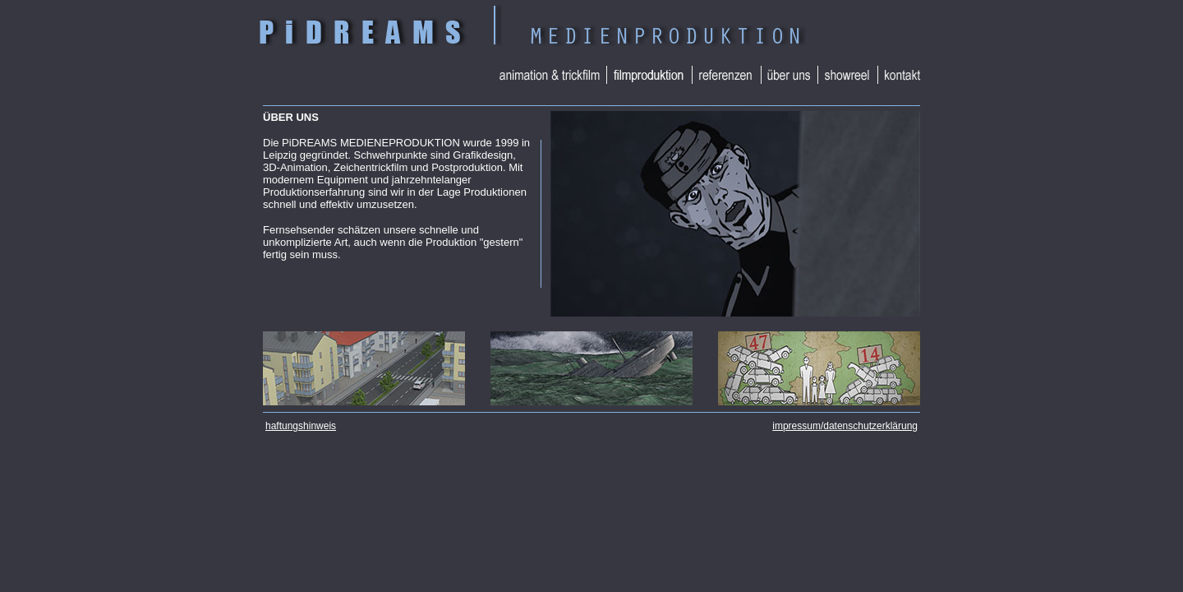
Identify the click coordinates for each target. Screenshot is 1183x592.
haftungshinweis (300, 426)
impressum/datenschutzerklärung (845, 426)
